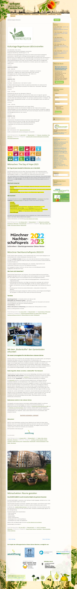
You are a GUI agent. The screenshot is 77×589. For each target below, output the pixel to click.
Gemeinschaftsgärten (41, 441)
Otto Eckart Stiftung (15, 225)
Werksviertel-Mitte (18, 200)
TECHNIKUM (40, 199)
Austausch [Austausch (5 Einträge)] (56, 140)
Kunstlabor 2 (39, 529)
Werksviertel (23, 225)
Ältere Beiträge (11, 539)
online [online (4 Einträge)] (60, 159)
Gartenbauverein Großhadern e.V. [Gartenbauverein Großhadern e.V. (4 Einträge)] (60, 147)
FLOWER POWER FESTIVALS (21, 507)
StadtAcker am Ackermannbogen (16, 407)
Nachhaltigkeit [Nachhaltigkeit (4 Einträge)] (56, 157)
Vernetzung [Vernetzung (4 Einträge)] (56, 165)
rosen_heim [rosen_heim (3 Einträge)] (61, 160)
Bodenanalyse (26, 441)
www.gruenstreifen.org (25, 130)
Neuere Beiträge (47, 539)
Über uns (13, 16)
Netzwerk (21, 14)
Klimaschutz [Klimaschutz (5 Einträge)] (56, 155)
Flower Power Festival (31, 529)
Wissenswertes (43, 14)
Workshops (13, 443)
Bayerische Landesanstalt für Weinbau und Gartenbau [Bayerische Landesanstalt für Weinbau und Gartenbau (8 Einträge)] (61, 142)
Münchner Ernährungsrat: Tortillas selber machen (61, 33)
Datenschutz (21, 577)
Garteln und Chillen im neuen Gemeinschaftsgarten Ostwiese (61, 28)
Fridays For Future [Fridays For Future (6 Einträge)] (58, 146)
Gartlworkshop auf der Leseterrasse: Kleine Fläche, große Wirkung (60, 40)
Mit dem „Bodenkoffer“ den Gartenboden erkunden (26, 350)
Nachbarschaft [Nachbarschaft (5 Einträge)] (61, 156)
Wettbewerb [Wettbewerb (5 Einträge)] (61, 165)
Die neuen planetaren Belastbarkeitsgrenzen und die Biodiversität (61, 68)
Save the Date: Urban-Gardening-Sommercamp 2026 (61, 47)
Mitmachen (10, 136)
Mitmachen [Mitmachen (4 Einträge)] (56, 156)
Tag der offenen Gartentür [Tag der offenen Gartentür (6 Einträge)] (59, 164)
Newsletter (58, 107)
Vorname (57, 97)
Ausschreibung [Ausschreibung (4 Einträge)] (63, 139)
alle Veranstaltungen (59, 57)
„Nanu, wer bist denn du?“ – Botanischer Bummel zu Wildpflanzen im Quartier (61, 52)
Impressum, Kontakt (12, 577)
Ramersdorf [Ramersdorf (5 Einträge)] (56, 160)
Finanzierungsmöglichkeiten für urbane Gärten (31, 313)
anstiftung (26, 377)
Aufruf (38, 527)
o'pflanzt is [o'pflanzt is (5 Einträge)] (56, 159)
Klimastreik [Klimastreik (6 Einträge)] (61, 155)
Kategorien (56, 173)
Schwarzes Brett (52, 14)
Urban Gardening (11, 530)
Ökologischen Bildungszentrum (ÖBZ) (40, 406)
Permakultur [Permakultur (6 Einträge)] (64, 159)
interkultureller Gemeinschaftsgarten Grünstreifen (37, 136)
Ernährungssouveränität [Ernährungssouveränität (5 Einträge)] (58, 144)
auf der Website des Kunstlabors (34, 522)
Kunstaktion (43, 527)
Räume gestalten (46, 529)
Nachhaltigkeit (35, 14)
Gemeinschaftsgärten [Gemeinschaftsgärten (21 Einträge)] (60, 152)
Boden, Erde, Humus (42, 438)
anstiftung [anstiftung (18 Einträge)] (57, 139)
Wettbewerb (36, 315)
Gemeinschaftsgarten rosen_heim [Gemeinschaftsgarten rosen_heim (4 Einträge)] (60, 150)
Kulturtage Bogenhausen (13, 138)
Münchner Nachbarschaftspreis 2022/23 (25, 252)
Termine (59, 14)
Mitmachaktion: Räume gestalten (22, 493)
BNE (41, 223)
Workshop (15, 439)
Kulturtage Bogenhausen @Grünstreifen (25, 46)
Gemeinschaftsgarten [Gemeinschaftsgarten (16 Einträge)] (60, 148)
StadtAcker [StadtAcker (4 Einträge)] (62, 161)
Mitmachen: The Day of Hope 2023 (23, 164)
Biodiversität (27, 14)
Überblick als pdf (57, 184)
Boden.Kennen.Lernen (17, 441)
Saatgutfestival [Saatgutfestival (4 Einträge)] (56, 161)
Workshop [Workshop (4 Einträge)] (66, 165)
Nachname (57, 102)
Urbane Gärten (14, 14)
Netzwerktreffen (59, 108)
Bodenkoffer (12, 380)
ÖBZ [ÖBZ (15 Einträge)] (55, 167)
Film (49, 135)
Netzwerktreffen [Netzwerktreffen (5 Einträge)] (63, 157)
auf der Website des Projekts (31, 218)
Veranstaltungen (22, 223)
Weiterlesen (59, 82)
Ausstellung (44, 135)
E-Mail (57, 93)
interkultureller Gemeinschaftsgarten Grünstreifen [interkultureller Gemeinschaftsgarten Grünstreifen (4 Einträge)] (61, 154)
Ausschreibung (41, 311)
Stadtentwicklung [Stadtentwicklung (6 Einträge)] (57, 163)
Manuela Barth (31, 135)
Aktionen (39, 135)
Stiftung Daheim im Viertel (27, 315)
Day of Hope (45, 223)
